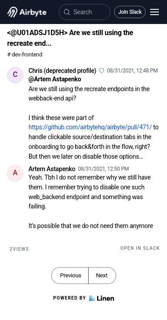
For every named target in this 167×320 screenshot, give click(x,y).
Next (101, 275)
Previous (70, 275)
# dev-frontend (24, 54)
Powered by (83, 298)
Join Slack (130, 12)
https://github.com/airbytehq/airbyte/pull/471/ (90, 127)
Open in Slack (140, 248)
